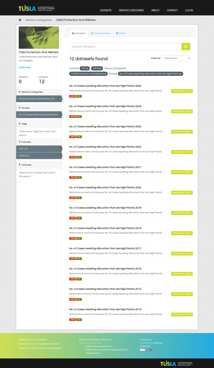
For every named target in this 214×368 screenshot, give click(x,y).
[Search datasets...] (125, 46)
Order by (155, 58)
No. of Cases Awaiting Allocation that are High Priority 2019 (105, 207)
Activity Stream (101, 33)
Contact (172, 10)
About (155, 10)
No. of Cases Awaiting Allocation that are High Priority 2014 (105, 309)
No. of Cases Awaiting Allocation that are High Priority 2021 (105, 167)
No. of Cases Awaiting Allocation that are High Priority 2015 (105, 289)
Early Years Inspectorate (99, 346)
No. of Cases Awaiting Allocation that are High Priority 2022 (105, 146)
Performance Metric (182, 91)
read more (24, 67)
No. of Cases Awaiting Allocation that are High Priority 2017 (105, 248)
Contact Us (146, 340)
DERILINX (158, 343)
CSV (79, 96)
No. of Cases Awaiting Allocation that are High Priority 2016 (105, 268)
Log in (189, 10)
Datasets (105, 10)
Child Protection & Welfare (33, 340)
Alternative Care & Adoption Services (39, 344)
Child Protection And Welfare (76, 20)
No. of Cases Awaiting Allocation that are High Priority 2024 (105, 106)
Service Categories (131, 10)
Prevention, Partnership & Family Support (40, 348)
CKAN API (145, 346)
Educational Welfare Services (95, 340)
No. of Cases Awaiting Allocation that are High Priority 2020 (105, 187)
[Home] (20, 20)
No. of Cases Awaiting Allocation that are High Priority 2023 (105, 126)
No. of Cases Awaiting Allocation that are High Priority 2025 (105, 86)
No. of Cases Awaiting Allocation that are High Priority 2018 (105, 228)
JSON (72, 96)
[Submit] (186, 46)
